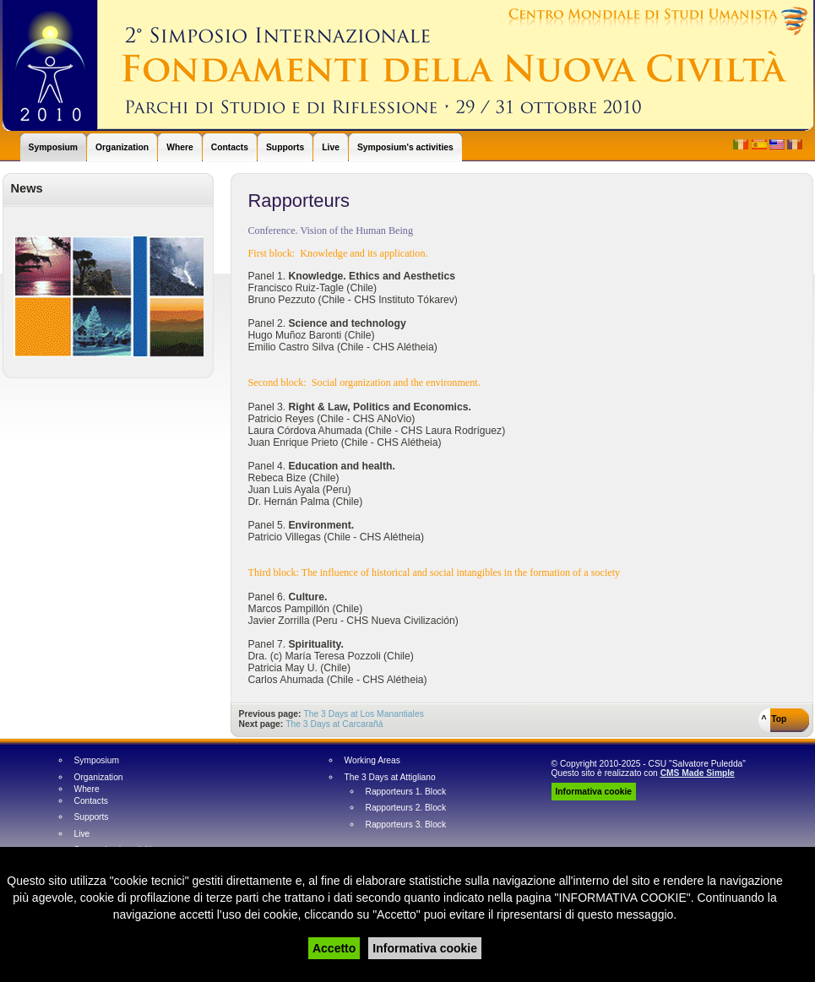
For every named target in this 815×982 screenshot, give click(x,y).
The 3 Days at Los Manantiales (363, 714)
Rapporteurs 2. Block (406, 808)
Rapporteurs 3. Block (406, 825)
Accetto (334, 948)
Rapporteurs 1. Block (406, 792)
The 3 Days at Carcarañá (334, 724)
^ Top (774, 719)
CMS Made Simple (697, 773)
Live (82, 834)
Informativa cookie (424, 948)
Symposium (96, 761)
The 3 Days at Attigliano (390, 777)
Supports (91, 817)
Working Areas (372, 761)
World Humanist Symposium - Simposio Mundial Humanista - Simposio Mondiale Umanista (408, 65)
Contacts (91, 801)
